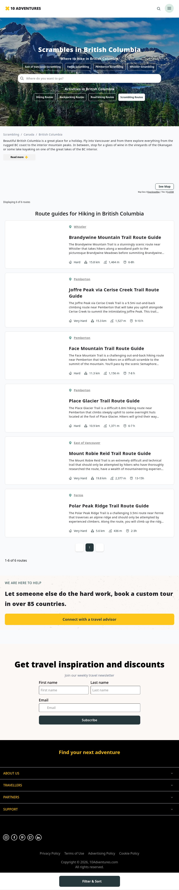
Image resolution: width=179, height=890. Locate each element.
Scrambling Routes (131, 97)
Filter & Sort (89, 881)
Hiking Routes (44, 97)
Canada (29, 134)
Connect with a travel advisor (89, 619)
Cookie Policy (129, 853)
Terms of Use (74, 853)
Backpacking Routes (72, 97)
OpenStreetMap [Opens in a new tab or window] (154, 192)
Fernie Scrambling (78, 66)
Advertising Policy (101, 853)
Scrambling (11, 134)
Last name (100, 682)
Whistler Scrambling (142, 66)
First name (48, 682)
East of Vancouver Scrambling (43, 66)
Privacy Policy (50, 853)
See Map (164, 186)
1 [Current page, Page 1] (89, 547)
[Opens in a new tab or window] (6, 837)
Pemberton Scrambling (109, 66)
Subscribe (89, 720)
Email (43, 700)
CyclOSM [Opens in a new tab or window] (170, 192)
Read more (19, 157)
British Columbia (50, 134)
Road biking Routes (102, 97)
